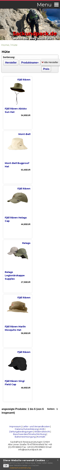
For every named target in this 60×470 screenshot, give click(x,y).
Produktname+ (30, 62)
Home (5, 44)
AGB (42, 429)
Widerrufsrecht (42, 431)
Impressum (15, 426)
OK (6, 466)
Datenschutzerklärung (26, 429)
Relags (26, 243)
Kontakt (41, 436)
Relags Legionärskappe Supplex (15, 275)
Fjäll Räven (23, 79)
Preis (46, 69)
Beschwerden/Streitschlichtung (29, 434)
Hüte (14, 44)
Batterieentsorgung (25, 436)
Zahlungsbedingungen (21, 431)
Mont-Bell (24, 134)
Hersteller (11, 62)
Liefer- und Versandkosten (36, 426)
